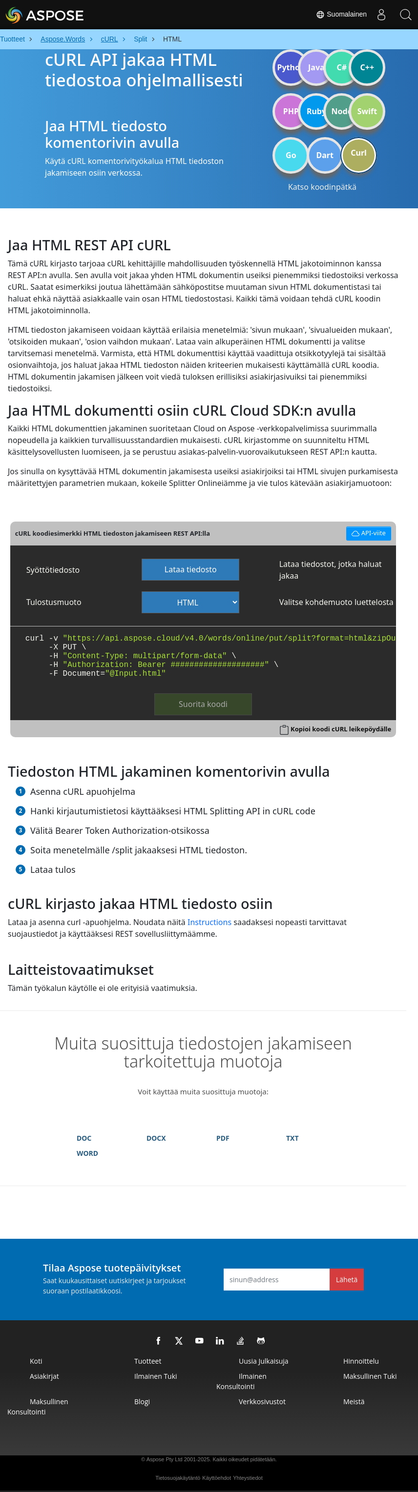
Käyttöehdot (216, 1478)
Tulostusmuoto (54, 602)
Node (342, 111)
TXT (292, 1138)
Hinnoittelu (361, 1361)
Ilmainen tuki (155, 1376)
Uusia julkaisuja (264, 1361)
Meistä (353, 1401)
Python (291, 67)
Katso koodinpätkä (322, 186)
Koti (36, 1361)
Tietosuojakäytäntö (177, 1478)
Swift (367, 111)
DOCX (156, 1138)
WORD (87, 1153)
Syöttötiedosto (53, 570)
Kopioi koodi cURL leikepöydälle (341, 729)
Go (291, 155)
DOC (84, 1138)
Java (316, 67)
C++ (367, 67)
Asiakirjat (44, 1376)
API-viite (368, 532)
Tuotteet (147, 1361)
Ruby (316, 111)
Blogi (142, 1401)
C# (342, 67)
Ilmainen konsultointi (241, 1381)
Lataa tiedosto (191, 569)
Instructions (209, 922)
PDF (223, 1138)
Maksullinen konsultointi (37, 1406)
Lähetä (346, 1279)
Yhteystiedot (248, 1478)
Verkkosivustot (262, 1401)
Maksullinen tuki (370, 1376)
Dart (325, 155)
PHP (291, 111)
